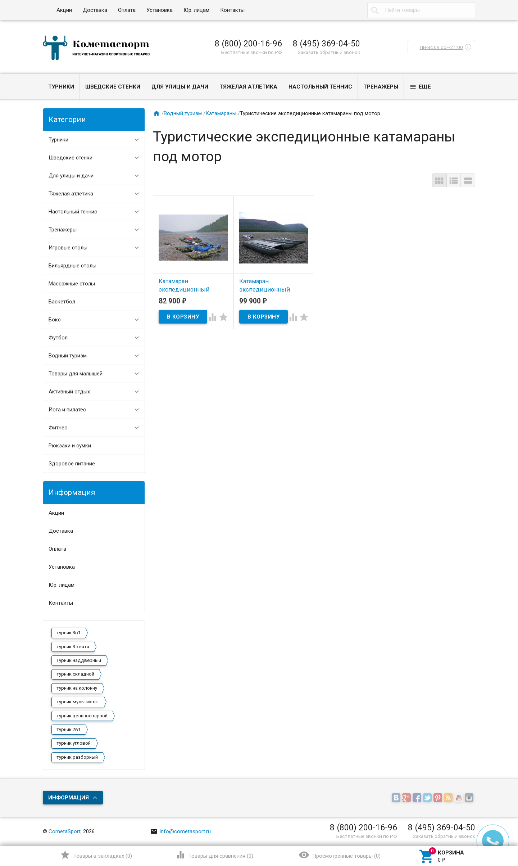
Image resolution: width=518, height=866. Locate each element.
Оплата (127, 10)
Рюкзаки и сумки (70, 445)
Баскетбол (62, 301)
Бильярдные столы (72, 265)
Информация (68, 797)
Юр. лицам (196, 10)
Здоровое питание (72, 463)
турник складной (75, 674)
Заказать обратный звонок (329, 52)
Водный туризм (68, 355)
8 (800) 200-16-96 (248, 44)
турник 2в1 (68, 729)
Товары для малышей (76, 373)
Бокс (55, 319)
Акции (64, 10)
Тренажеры (380, 87)
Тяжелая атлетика (248, 87)
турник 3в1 (68, 632)
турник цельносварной (82, 715)
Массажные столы (72, 283)
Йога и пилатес (67, 409)
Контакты (232, 10)
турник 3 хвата (72, 646)
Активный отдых (69, 391)
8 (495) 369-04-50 (326, 44)
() (96, 854)
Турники (61, 87)
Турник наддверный (78, 660)
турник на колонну (76, 688)
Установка (159, 10)
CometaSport (65, 831)
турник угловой (73, 743)
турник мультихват (77, 701)
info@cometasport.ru (180, 831)
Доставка (95, 10)
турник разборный (77, 757)
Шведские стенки (112, 87)
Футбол (58, 337)
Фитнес (58, 427)
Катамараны (220, 113)
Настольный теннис (320, 87)
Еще (420, 86)
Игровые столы (68, 247)
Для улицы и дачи (179, 87)
